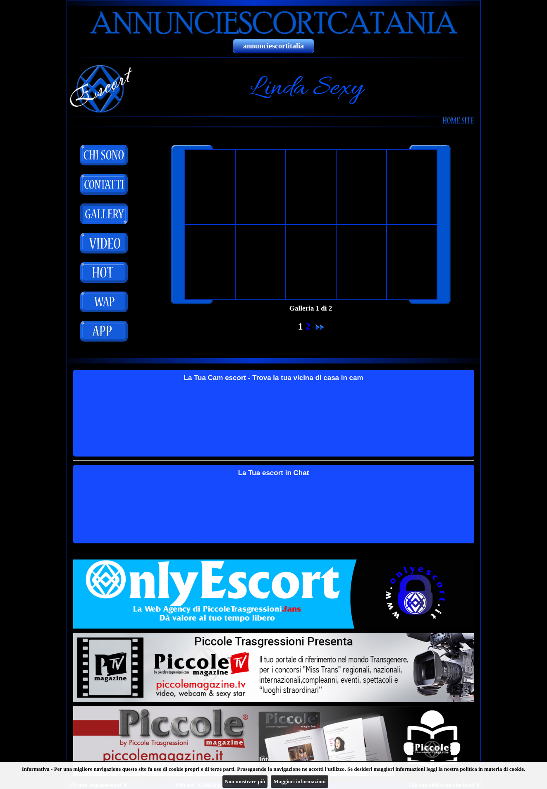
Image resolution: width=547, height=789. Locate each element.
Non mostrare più (245, 781)
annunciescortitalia (273, 46)
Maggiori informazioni (299, 781)
